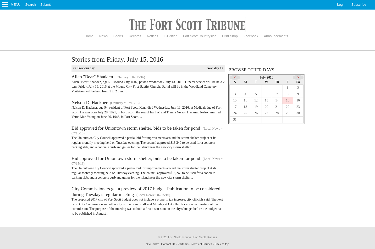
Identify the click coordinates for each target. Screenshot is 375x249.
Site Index (152, 244)
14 (277, 100)
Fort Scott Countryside (199, 36)
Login (341, 4)
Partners (183, 244)
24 (235, 113)
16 (298, 100)
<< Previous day (84, 68)
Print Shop (230, 36)
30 (298, 113)
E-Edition (170, 36)
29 (287, 113)
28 (277, 113)
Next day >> (215, 68)
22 (287, 107)
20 (266, 107)
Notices (152, 36)
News (103, 36)
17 (235, 107)
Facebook (250, 36)
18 (245, 107)
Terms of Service (201, 244)
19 (256, 107)
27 (266, 113)
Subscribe (358, 4)
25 (245, 113)
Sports (118, 36)
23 (298, 107)
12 (256, 100)
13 (266, 100)
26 (256, 113)
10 (235, 100)
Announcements (276, 36)
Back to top (222, 244)
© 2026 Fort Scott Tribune (174, 237)
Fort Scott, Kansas (205, 237)
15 (287, 100)
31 (235, 119)
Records (135, 36)
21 (277, 107)
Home (89, 36)
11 (245, 100)
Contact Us (168, 244)
